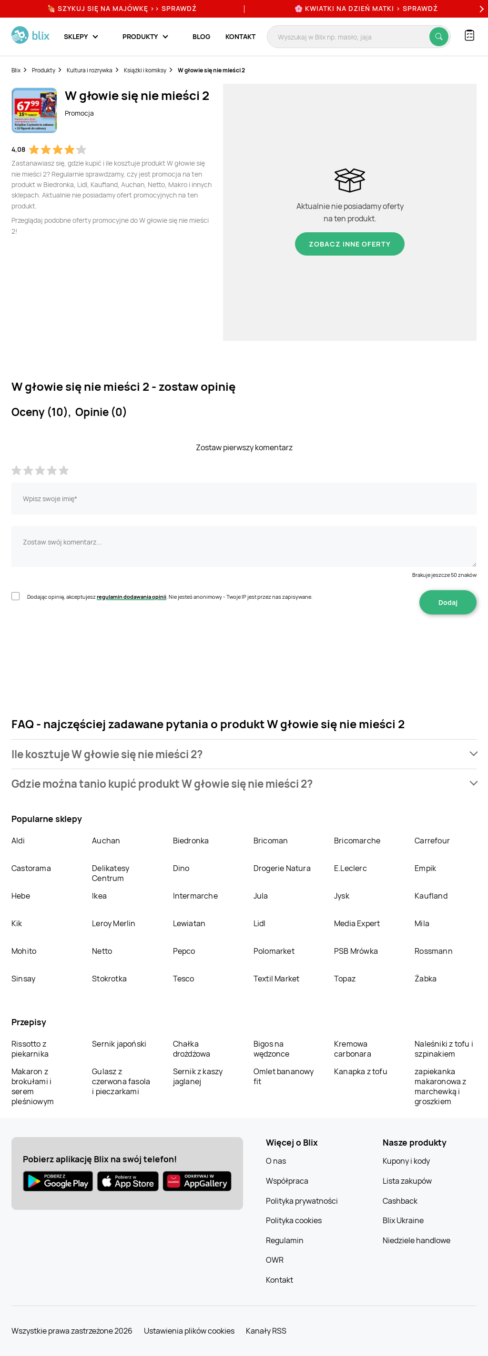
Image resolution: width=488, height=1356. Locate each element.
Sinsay (23, 978)
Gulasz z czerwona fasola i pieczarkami (121, 1081)
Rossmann (434, 951)
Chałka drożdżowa (192, 1049)
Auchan (106, 840)
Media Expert (357, 923)
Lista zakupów (407, 1181)
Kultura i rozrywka (89, 70)
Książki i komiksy (145, 70)
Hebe (20, 896)
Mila (422, 923)
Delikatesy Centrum (110, 873)
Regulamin (285, 1240)
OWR (275, 1260)
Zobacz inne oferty (350, 243)
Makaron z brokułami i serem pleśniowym (32, 1086)
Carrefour (432, 840)
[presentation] (83, 644)
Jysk (341, 896)
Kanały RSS (266, 1331)
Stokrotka (109, 978)
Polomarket (274, 951)
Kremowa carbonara (352, 1049)
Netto (102, 951)
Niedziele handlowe (416, 1240)
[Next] (480, 9)
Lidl (260, 923)
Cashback (400, 1201)
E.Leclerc (350, 868)
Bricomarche (357, 840)
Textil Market (277, 978)
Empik (425, 868)
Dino (181, 868)
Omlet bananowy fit (284, 1076)
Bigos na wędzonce (272, 1049)
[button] (244, 754)
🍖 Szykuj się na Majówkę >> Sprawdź (122, 8)
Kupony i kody (406, 1161)
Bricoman (271, 840)
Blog (201, 36)
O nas (276, 1161)
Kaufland (431, 896)
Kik (16, 923)
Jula (261, 896)
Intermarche (195, 896)
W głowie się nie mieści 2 (211, 70)
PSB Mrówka (356, 951)
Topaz (345, 978)
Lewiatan (189, 923)
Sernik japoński (119, 1044)
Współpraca (287, 1181)
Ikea (99, 896)
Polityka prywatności (302, 1201)
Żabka (426, 978)
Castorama (31, 868)
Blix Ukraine (403, 1220)
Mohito (23, 951)
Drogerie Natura (282, 868)
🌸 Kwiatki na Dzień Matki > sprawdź (366, 8)
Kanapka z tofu (360, 1071)
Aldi (18, 840)
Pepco (184, 951)
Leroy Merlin (113, 923)
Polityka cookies (294, 1220)
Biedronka (191, 840)
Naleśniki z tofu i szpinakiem (444, 1049)
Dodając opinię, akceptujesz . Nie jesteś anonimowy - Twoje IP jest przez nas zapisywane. (170, 596)
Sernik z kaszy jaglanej (198, 1076)
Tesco (183, 978)
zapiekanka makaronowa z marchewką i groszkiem (440, 1086)
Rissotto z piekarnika (30, 1049)
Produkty (43, 70)
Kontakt (240, 36)
